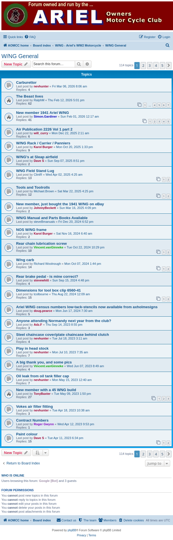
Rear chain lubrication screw (41, 243)
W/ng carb (25, 260)
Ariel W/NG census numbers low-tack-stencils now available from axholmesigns (86, 307)
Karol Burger (43, 147)
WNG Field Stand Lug (35, 171)
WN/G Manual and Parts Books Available (51, 218)
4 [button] (156, 65)
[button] (169, 65)
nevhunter (41, 86)
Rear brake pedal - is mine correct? (47, 276)
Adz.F (38, 324)
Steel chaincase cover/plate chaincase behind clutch (62, 334)
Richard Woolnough (47, 263)
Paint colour (27, 434)
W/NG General (19, 56)
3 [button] (150, 65)
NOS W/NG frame (31, 230)
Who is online (12, 475)
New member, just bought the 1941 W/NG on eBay (60, 204)
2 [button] (143, 65)
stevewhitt (41, 280)
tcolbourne (41, 294)
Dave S (39, 160)
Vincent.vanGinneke (48, 247)
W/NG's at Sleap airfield (37, 157)
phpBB (72, 530)
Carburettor (26, 82)
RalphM (39, 100)
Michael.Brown (44, 191)
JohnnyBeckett (45, 208)
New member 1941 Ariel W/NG (42, 113)
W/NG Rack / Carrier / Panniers (43, 143)
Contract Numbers (32, 420)
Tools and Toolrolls (33, 187)
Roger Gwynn (44, 424)
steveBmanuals (44, 221)
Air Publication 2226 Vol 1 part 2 (44, 129)
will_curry (41, 133)
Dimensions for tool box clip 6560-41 (48, 290)
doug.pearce (43, 310)
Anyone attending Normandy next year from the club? (63, 321)
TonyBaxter (42, 393)
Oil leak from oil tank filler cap (42, 376)
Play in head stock (32, 348)
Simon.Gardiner (45, 116)
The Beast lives (29, 96)
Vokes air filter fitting (34, 406)
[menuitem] (30, 37)
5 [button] (162, 65)
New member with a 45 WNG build (46, 390)
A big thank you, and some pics (44, 362)
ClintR (38, 174)
